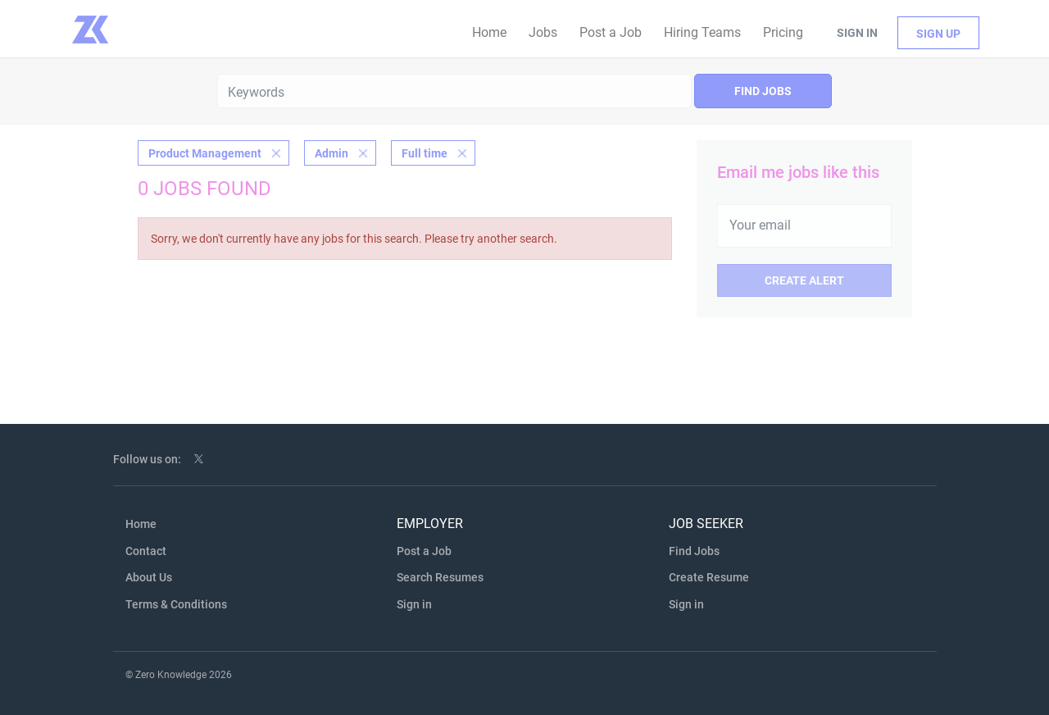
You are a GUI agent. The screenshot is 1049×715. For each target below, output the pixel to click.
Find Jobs (763, 91)
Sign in (857, 32)
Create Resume (709, 577)
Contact (145, 551)
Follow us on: (147, 459)
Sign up (938, 33)
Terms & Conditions (176, 604)
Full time (424, 153)
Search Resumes (440, 577)
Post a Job (424, 551)
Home (141, 524)
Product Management (204, 153)
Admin (331, 153)
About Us (148, 577)
